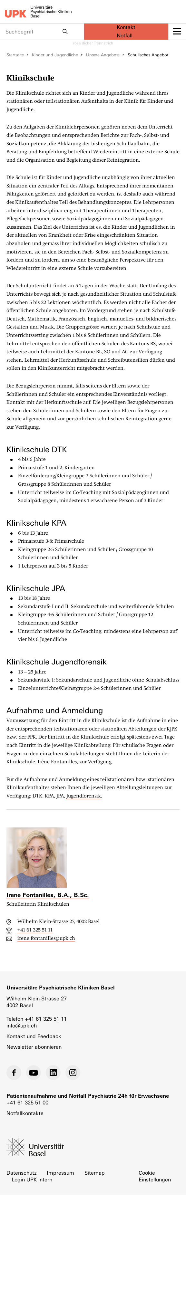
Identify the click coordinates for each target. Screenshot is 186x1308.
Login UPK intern (32, 1180)
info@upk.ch (21, 1026)
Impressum (60, 1173)
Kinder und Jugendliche (55, 55)
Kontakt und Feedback (33, 1036)
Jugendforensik (83, 796)
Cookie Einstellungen (155, 1176)
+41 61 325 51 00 (27, 1103)
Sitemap (94, 1173)
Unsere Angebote (103, 55)
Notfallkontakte (25, 1113)
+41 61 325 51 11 (35, 930)
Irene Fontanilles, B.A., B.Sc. (47, 895)
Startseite (15, 55)
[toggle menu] (177, 32)
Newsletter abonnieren (34, 1047)
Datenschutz (21, 1173)
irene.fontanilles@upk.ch (46, 938)
